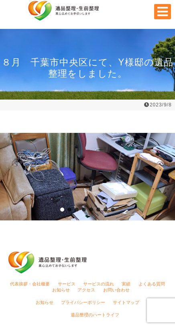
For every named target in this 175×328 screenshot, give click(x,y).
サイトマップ (126, 302)
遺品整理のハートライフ (95, 314)
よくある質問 (151, 283)
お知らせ (61, 289)
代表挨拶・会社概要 (30, 283)
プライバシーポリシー (83, 302)
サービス (66, 283)
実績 (126, 283)
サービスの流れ (98, 283)
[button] (62, 210)
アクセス (86, 289)
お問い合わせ (116, 289)
